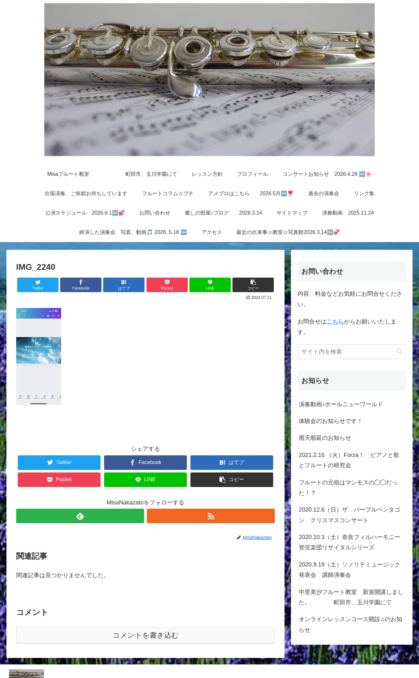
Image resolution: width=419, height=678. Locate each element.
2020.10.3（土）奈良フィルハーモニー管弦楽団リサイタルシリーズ (349, 542)
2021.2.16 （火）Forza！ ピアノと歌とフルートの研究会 (349, 460)
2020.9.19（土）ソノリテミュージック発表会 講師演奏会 (349, 569)
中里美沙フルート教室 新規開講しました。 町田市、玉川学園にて (351, 597)
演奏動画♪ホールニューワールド (341, 404)
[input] (351, 351)
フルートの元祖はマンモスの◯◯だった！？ (348, 487)
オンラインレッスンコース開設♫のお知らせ (350, 624)
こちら (335, 321)
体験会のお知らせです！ (331, 421)
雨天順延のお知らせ (325, 438)
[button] (399, 351)
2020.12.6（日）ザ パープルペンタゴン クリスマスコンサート (349, 514)
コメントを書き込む (146, 635)
